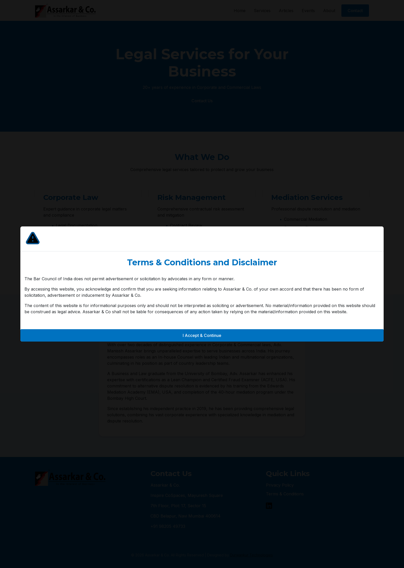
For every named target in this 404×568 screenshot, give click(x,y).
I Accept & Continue (202, 335)
